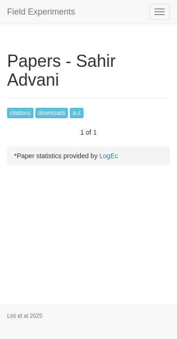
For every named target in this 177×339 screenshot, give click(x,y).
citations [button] (20, 113)
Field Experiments (41, 11)
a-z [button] (77, 113)
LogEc (109, 156)
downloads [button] (51, 113)
